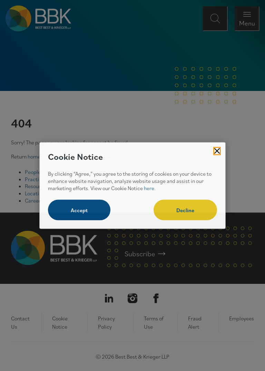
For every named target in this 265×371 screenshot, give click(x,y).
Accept (79, 210)
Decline (185, 210)
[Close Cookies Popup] (217, 151)
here (149, 187)
